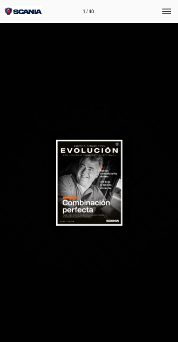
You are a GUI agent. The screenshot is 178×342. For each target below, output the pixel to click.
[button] (133, 148)
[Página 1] (88, 11)
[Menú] (166, 11)
